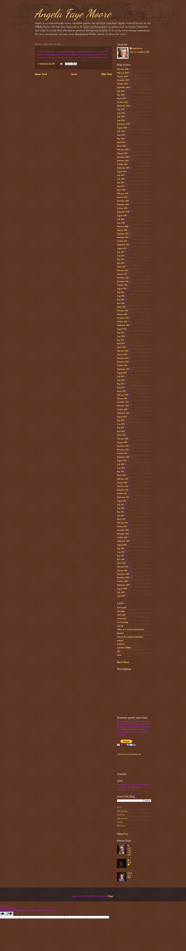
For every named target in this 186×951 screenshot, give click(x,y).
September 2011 (123, 497)
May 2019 (120, 182)
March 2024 (121, 98)
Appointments (122, 811)
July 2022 (121, 116)
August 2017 (121, 248)
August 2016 (121, 288)
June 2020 (121, 135)
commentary (122, 618)
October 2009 (122, 581)
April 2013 (121, 431)
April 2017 (120, 263)
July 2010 (120, 548)
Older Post (106, 74)
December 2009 (123, 574)
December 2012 (123, 446)
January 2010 (122, 570)
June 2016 (121, 296)
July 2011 (120, 504)
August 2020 (122, 127)
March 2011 (121, 519)
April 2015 (121, 343)
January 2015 (122, 354)
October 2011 (122, 493)
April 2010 (120, 559)
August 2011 (121, 501)
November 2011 (122, 490)
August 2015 (122, 329)
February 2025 (123, 73)
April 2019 (120, 186)
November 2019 (123, 160)
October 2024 (122, 84)
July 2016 (120, 292)
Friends (119, 822)
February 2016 (122, 310)
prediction (121, 644)
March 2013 (121, 435)
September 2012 (123, 457)
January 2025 (122, 76)
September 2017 (123, 245)
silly (118, 651)
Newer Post (41, 74)
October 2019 (122, 164)
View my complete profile (139, 52)
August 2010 (121, 545)
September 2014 (123, 369)
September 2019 (123, 168)
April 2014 (121, 387)
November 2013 (123, 405)
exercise (120, 626)
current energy (122, 622)
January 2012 (122, 482)
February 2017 (122, 270)
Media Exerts (122, 818)
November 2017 (123, 237)
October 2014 (122, 365)
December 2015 (123, 318)
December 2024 (123, 80)
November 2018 (123, 204)
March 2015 (121, 347)
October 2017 (122, 241)
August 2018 (122, 215)
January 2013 (122, 442)
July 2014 (120, 376)
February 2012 (122, 479)
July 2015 (120, 332)
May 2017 (120, 259)
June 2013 (121, 424)
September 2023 (123, 106)
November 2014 (123, 362)
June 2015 (121, 336)
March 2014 (121, 391)
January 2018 (122, 230)
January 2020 (122, 153)
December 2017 (123, 234)
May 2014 (120, 384)
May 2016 (120, 299)
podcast (120, 640)
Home (74, 74)
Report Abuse (123, 662)
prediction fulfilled (124, 647)
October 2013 (122, 409)
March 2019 (121, 190)
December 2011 (122, 486)
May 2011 (120, 512)
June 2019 (121, 179)
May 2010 (120, 556)
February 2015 (122, 351)
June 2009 (121, 596)
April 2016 (120, 303)
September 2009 (123, 585)
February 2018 (122, 226)
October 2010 (122, 537)
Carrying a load (130, 875)
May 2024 (121, 95)
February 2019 (122, 193)
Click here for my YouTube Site (129, 754)
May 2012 (120, 471)
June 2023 (121, 113)
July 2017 (120, 252)
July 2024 (121, 91)
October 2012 (122, 453)
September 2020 (123, 124)
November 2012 (123, 449)
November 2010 (123, 534)
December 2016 (123, 278)
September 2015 (123, 325)
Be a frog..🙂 (129, 862)
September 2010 (123, 541)
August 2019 (121, 171)
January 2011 (122, 526)
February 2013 (122, 438)
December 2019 (123, 157)
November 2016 (123, 281)
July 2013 (120, 420)
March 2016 (121, 307)
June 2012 (121, 468)
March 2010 (121, 563)
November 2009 (123, 577)
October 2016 (122, 285)
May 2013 (120, 427)
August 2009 (122, 588)
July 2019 (120, 175)
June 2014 (121, 380)
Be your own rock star (129, 850)
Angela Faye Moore (73, 13)
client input (121, 615)
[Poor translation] (9, 914)
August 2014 (122, 373)
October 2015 (122, 321)
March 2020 (121, 146)
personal (120, 633)
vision (119, 655)
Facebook (120, 814)
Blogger (110, 896)
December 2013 (123, 402)
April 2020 (121, 142)
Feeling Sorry (122, 833)
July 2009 (121, 592)
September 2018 (123, 212)
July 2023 (121, 109)
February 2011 (122, 523)
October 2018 (122, 208)
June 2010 (121, 552)
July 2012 (120, 464)
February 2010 (122, 567)
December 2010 (123, 530)
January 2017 (122, 274)
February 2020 (123, 149)
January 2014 (122, 398)
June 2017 (121, 256)
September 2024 (123, 87)
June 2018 (121, 223)
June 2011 (120, 508)
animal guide (121, 607)
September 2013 (123, 413)
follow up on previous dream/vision (130, 629)
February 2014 (122, 395)
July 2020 (121, 131)
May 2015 (120, 340)
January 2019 (122, 197)
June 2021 (121, 120)
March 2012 (121, 475)
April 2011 (120, 515)
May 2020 (121, 138)
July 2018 (120, 219)
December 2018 (123, 201)
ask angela (121, 611)
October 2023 (122, 102)
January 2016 (122, 314)
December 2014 (123, 358)
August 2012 (122, 460)
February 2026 (123, 69)
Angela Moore (137, 48)
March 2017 (121, 267)
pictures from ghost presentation (130, 637)
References (121, 825)
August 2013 (122, 416)
